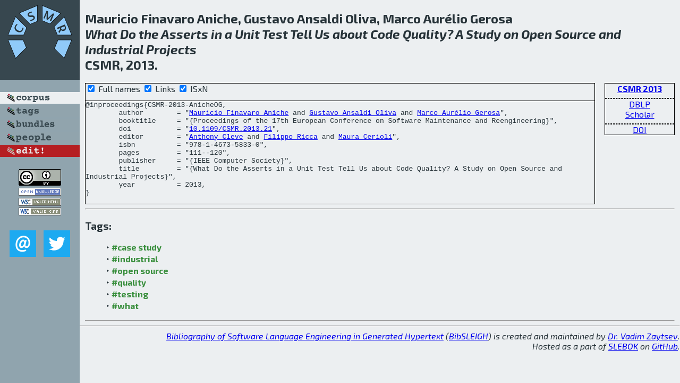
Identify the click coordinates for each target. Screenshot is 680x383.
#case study (137, 266)
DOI (640, 129)
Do (128, 33)
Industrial (114, 49)
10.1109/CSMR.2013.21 (230, 134)
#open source (140, 290)
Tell (301, 33)
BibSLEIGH (468, 355)
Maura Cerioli (365, 144)
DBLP (639, 104)
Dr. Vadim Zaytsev (643, 355)
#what (125, 325)
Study (483, 33)
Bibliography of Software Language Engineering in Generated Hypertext (305, 355)
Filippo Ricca (290, 144)
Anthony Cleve (216, 144)
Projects (171, 49)
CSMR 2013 (639, 89)
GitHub (665, 365)
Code (385, 33)
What (101, 33)
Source (575, 33)
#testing (130, 313)
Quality (425, 33)
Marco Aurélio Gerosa (458, 115)
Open (536, 33)
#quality (129, 301)
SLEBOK (623, 365)
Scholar (639, 114)
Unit (247, 33)
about (350, 33)
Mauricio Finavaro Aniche (238, 115)
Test (275, 33)
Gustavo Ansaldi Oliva (352, 115)
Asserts (184, 33)
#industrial (135, 278)
